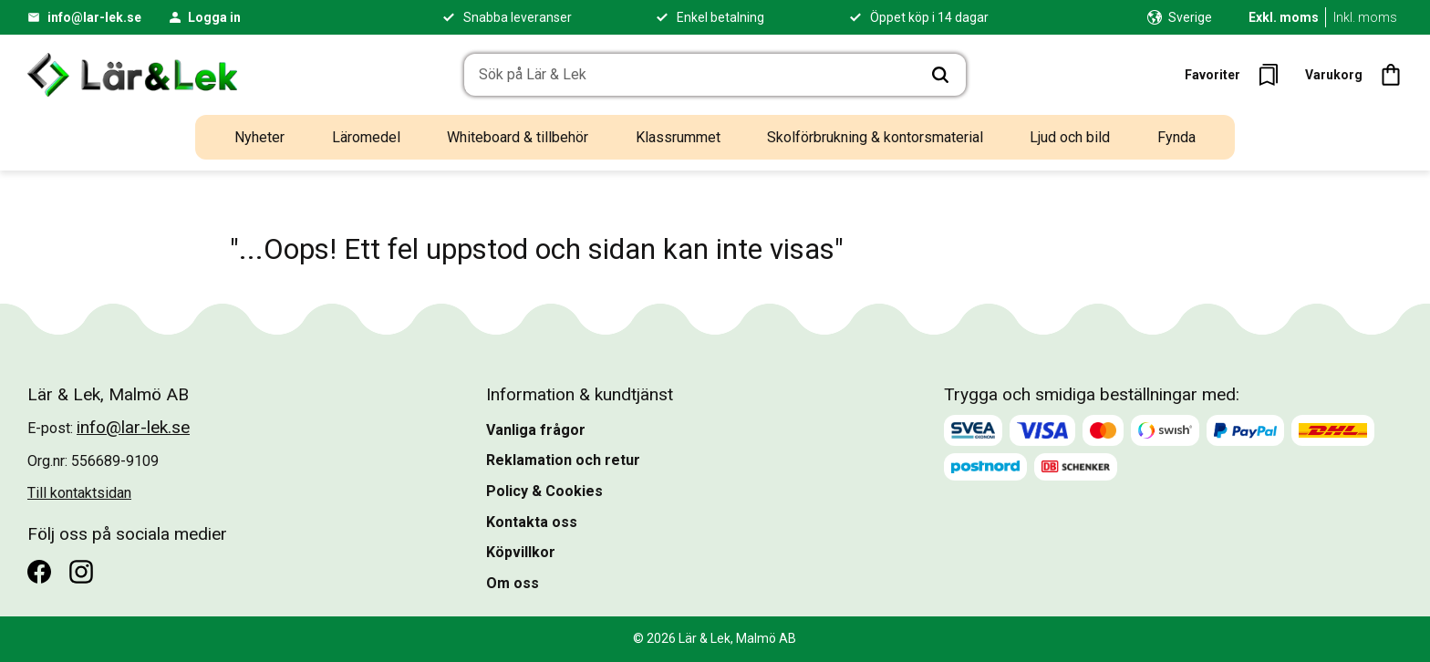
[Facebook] (39, 572)
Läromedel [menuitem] (366, 137)
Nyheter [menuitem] (259, 137)
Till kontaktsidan (79, 493)
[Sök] (940, 75)
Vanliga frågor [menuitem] (535, 430)
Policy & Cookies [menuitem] (544, 491)
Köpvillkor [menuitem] (520, 552)
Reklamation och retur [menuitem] (563, 460)
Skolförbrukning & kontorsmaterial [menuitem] (875, 137)
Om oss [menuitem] (512, 583)
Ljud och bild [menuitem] (1070, 137)
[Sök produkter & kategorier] (689, 75)
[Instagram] (81, 572)
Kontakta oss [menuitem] (531, 522)
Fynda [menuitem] (1176, 137)
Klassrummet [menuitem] (678, 137)
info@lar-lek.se (94, 17)
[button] (1237, 75)
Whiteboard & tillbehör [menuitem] (517, 137)
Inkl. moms (1365, 17)
